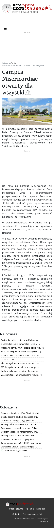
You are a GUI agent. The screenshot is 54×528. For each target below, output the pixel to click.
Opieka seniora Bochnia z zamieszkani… (19, 416)
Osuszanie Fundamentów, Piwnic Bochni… (20, 413)
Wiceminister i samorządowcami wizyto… (20, 374)
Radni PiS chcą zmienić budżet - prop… (19, 355)
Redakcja (40, 508)
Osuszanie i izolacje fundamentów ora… (19, 431)
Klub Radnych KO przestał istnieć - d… (19, 363)
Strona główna (16, 508)
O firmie (16, 514)
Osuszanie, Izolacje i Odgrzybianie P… (18, 420)
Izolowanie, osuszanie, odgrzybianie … (19, 439)
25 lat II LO (6, 359)
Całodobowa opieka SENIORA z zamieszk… (21, 443)
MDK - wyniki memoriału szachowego (19, 367)
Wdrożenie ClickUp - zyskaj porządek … (19, 446)
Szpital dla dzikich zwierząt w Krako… (18, 340)
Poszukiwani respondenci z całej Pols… (19, 428)
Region (14, 63)
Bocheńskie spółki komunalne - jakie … (19, 344)
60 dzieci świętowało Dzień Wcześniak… (20, 351)
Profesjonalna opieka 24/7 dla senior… (19, 435)
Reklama (30, 508)
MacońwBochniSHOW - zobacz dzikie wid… (21, 347)
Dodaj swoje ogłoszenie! (14, 450)
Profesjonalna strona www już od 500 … (20, 424)
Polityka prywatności (32, 514)
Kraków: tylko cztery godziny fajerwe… (19, 371)
